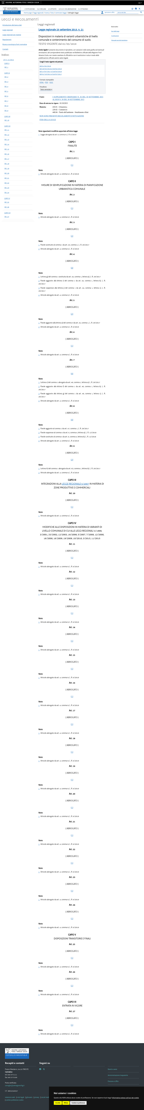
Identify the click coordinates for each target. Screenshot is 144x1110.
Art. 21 (6, 178)
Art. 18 (6, 164)
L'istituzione (30, 9)
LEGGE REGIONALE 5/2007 (75, 483)
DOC (51, 82)
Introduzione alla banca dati (12, 25)
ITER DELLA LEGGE (48, 120)
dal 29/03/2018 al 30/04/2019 (51, 69)
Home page (28, 13)
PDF (46, 82)
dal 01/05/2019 (45, 66)
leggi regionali (38, 13)
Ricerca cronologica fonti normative (14, 44)
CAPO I (6, 63)
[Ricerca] (127, 12)
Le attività (52, 9)
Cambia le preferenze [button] (78, 1103)
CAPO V (7, 198)
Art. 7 (6, 101)
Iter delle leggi (115, 31)
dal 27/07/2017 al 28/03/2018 (51, 71)
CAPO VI (7, 213)
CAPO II (7, 73)
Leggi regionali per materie (11, 35)
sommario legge (60, 13)
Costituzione (115, 36)
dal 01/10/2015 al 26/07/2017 (51, 74)
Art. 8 (6, 106)
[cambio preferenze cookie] (14, 1100)
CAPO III (7, 116)
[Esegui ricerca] (141, 12)
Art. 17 (6, 159)
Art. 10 (6, 120)
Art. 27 (6, 217)
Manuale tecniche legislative (119, 40)
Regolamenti (6, 39)
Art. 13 (6, 139)
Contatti (5, 49)
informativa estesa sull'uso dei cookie (125, 1098)
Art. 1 (6, 67)
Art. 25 (6, 202)
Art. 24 (6, 192)
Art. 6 (6, 96)
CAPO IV (7, 126)
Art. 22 (6, 183)
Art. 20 (6, 173)
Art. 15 (6, 149)
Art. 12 (6, 135)
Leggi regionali (7, 30)
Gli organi (41, 9)
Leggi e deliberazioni (67, 9)
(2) (72, 236)
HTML (42, 82)
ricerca (47, 13)
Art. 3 (6, 82)
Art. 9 (6, 110)
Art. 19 (6, 168)
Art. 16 (6, 154)
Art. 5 (6, 91)
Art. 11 (6, 130)
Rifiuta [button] (66, 1103)
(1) (72, 165)
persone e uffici (107, 12)
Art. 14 (6, 144)
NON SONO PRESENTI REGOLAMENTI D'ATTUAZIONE (62, 116)
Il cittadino (83, 9)
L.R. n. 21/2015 (8, 60)
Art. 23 (6, 188)
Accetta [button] (57, 1103)
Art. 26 (6, 207)
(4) (72, 267)
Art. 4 (6, 86)
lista (52, 13)
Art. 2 (6, 77)
